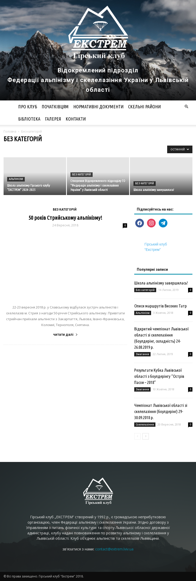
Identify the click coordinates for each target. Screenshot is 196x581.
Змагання (142, 354)
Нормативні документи (98, 106)
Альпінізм (16, 179)
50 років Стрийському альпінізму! (65, 217)
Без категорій (81, 174)
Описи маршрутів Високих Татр (160, 305)
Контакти (76, 118)
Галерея (53, 118)
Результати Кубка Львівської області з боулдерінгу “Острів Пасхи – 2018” (159, 376)
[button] (186, 106)
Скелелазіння (145, 424)
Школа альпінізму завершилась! (161, 282)
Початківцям (55, 106)
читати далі (65, 334)
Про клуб (27, 106)
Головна (10, 131)
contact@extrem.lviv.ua (114, 549)
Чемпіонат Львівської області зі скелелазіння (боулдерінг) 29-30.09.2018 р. (160, 411)
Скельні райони (144, 106)
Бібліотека (29, 118)
